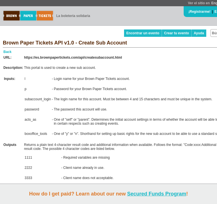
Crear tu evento (176, 33)
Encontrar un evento (142, 33)
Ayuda (199, 33)
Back (7, 52)
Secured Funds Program (156, 194)
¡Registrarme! (199, 12)
